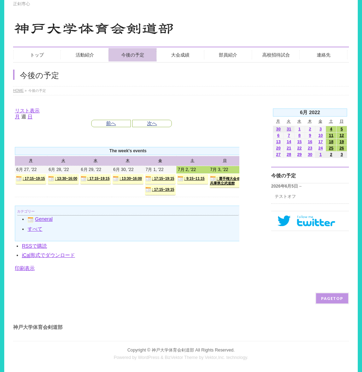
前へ (111, 123)
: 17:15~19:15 (30, 179)
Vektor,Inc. (215, 357)
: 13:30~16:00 (62, 179)
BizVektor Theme (181, 357)
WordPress (148, 357)
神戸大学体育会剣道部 (173, 350)
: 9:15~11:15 (191, 179)
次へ (152, 123)
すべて (35, 229)
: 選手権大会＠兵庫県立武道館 (225, 180)
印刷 (25, 268)
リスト (27, 110)
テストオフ (285, 196)
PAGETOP (332, 298)
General (40, 219)
